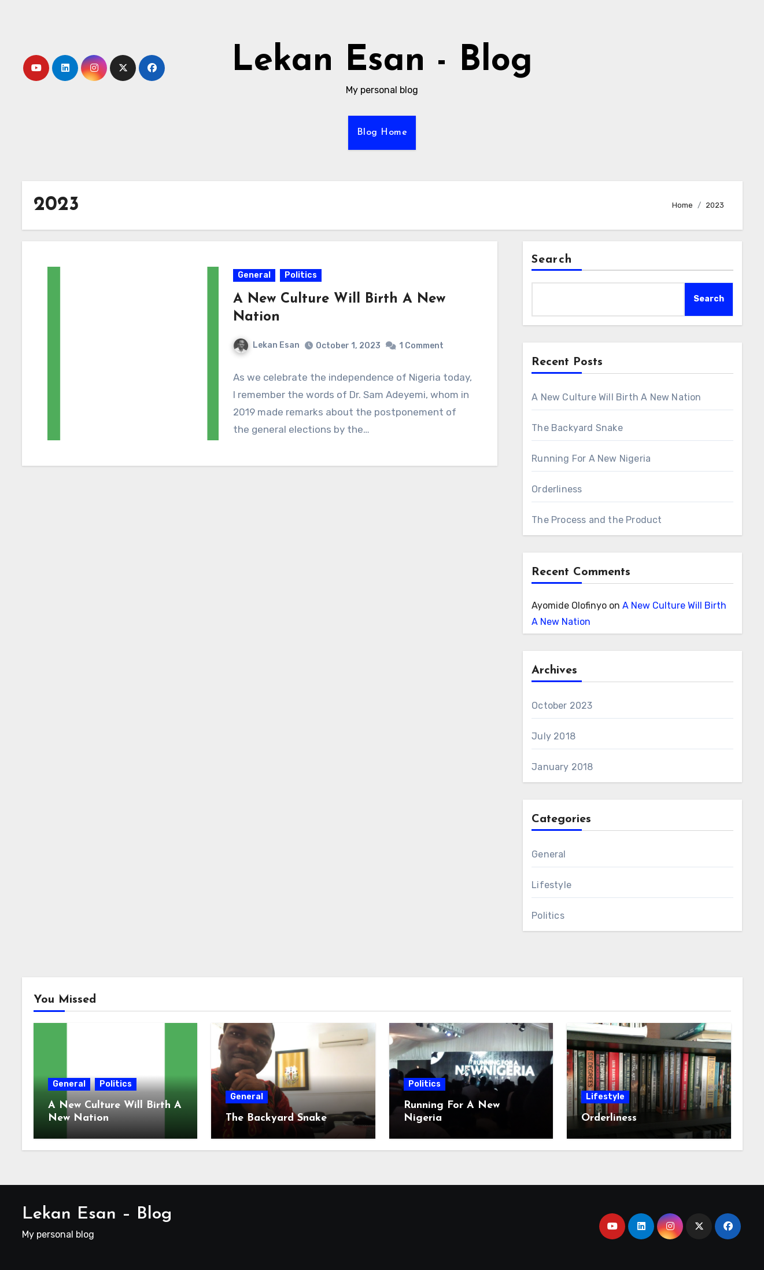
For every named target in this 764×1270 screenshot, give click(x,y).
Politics (301, 276)
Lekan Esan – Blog (97, 1214)
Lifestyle (551, 884)
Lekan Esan (267, 346)
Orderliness (557, 489)
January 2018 (562, 766)
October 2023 (562, 705)
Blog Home (382, 132)
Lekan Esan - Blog (382, 61)
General (254, 276)
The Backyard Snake (577, 427)
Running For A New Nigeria (591, 458)
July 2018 (553, 736)
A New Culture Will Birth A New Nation (616, 397)
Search (552, 260)
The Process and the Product (597, 519)
